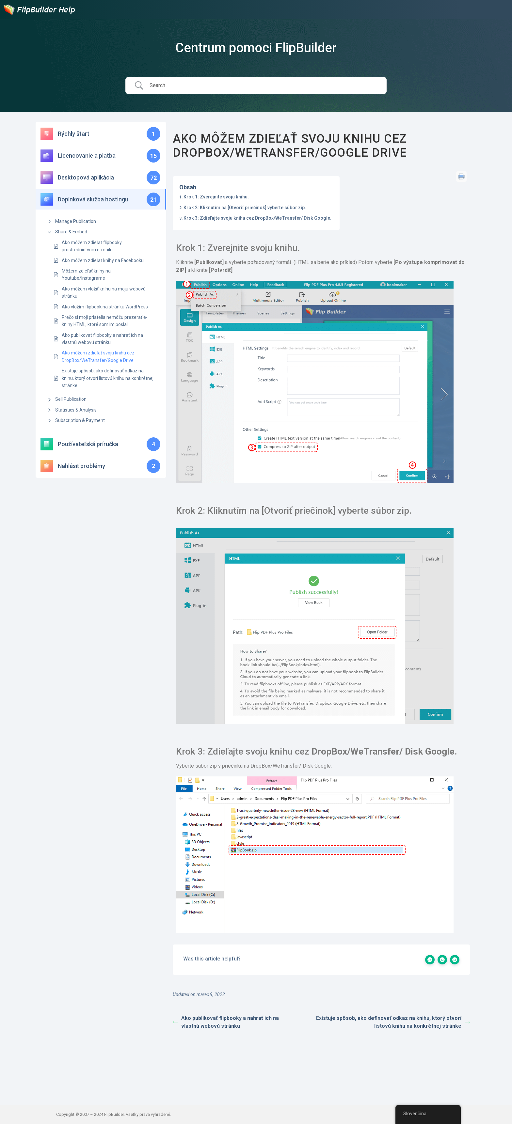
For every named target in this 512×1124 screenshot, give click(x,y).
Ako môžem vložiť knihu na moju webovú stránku (104, 292)
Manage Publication (75, 221)
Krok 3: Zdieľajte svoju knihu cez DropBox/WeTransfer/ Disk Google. (257, 218)
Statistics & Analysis (76, 410)
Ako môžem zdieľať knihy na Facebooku (103, 260)
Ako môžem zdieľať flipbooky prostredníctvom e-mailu (92, 246)
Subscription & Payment (80, 420)
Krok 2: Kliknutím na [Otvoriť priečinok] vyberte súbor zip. (245, 207)
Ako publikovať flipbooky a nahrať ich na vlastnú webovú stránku (102, 339)
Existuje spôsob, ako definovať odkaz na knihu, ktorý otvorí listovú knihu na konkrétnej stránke (107, 378)
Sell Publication (71, 399)
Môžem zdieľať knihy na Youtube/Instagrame (86, 274)
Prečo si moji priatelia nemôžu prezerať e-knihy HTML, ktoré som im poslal (105, 321)
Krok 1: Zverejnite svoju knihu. (216, 196)
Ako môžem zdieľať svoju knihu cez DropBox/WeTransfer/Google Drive (98, 356)
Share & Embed (71, 231)
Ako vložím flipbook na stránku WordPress (105, 306)
